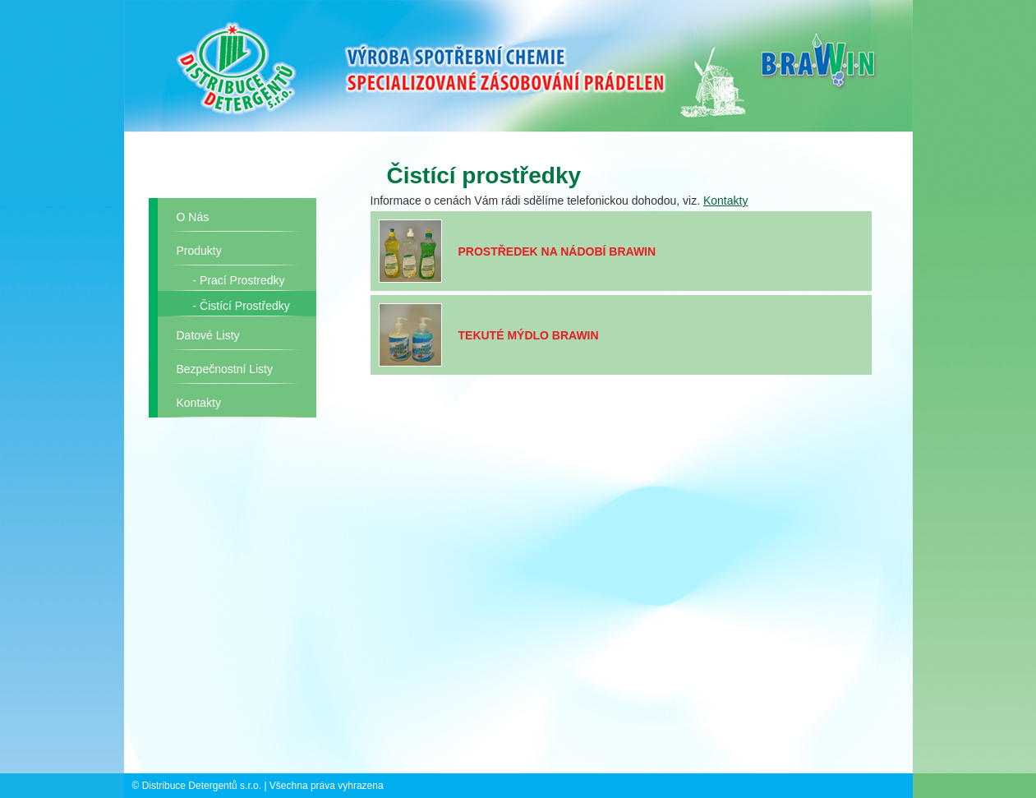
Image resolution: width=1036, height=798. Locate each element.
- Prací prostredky (239, 280)
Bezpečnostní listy (225, 369)
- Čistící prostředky (241, 305)
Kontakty (199, 402)
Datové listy (208, 335)
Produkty (199, 250)
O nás (193, 217)
